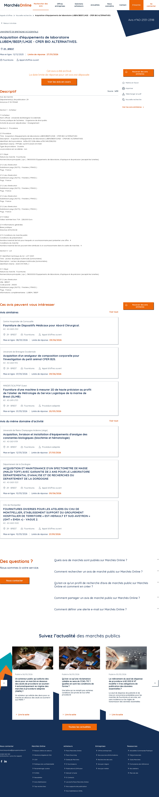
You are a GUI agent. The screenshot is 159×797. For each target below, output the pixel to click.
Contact (122, 5)
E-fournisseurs (70, 764)
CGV (34, 759)
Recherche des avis (103, 759)
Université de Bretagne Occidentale (19, 32)
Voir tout (113, 312)
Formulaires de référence (138, 764)
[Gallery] (79, 683)
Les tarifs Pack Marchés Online (76, 782)
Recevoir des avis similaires (140, 73)
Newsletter (37, 777)
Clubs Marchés (133, 759)
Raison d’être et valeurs (42, 750)
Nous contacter (14, 580)
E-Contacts (69, 777)
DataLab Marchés (71, 759)
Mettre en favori (132, 83)
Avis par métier (102, 768)
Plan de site (132, 773)
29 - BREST (8, 49)
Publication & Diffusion (73, 768)
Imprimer (129, 88)
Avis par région (102, 764)
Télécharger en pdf (133, 94)
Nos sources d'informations (106, 755)
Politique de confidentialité (43, 764)
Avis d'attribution (39, 782)
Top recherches (39, 786)
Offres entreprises (60, 5)
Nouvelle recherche (24, 15)
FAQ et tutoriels (134, 755)
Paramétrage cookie (41, 768)
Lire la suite (22, 714)
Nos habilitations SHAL (73, 791)
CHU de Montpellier (12, 505)
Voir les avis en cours (59, 81)
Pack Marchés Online (72, 750)
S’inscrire (136, 5)
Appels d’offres (6, 15)
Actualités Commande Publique (140, 750)
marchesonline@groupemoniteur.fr (13, 750)
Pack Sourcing (70, 755)
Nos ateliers (133, 768)
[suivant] (155, 683)
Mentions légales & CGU (42, 755)
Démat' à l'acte (70, 773)
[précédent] (4, 683)
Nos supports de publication (75, 786)
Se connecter (151, 5)
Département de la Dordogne (16, 464)
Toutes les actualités (79, 726)
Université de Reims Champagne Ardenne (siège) (25, 430)
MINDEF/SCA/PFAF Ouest (15, 385)
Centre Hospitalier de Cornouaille (18, 321)
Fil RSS (35, 773)
